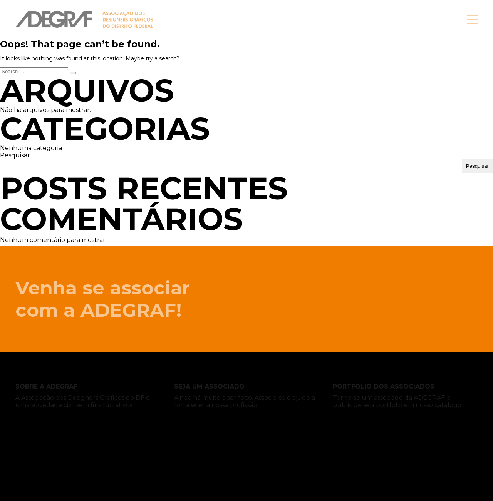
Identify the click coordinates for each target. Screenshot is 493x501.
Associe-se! (408, 19)
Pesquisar (15, 155)
